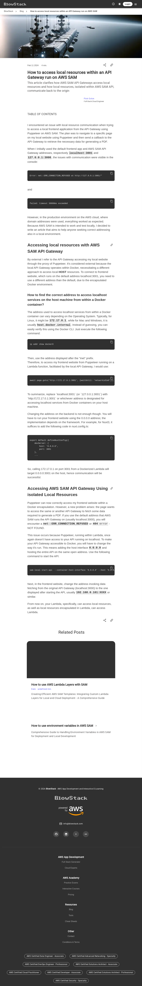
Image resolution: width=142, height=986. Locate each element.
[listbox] (71, 862)
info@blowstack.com (73, 823)
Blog (22, 11)
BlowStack (8, 11)
